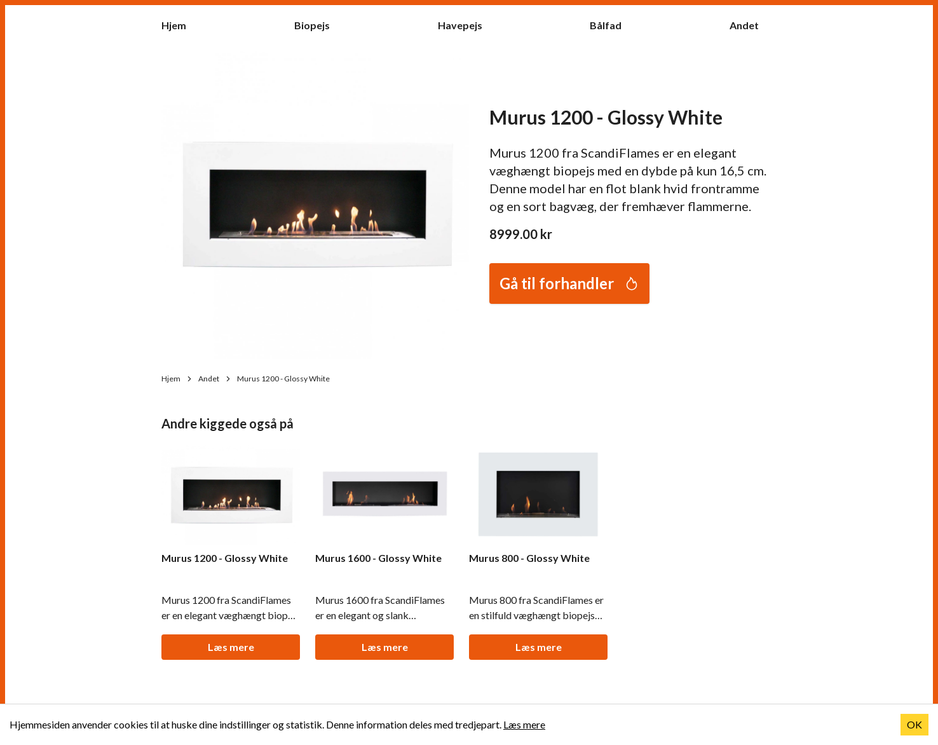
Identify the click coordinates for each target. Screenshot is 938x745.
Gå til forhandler (569, 283)
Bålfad (612, 24)
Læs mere (231, 647)
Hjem (180, 24)
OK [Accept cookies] (914, 724)
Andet (750, 24)
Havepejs (466, 24)
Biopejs (318, 24)
